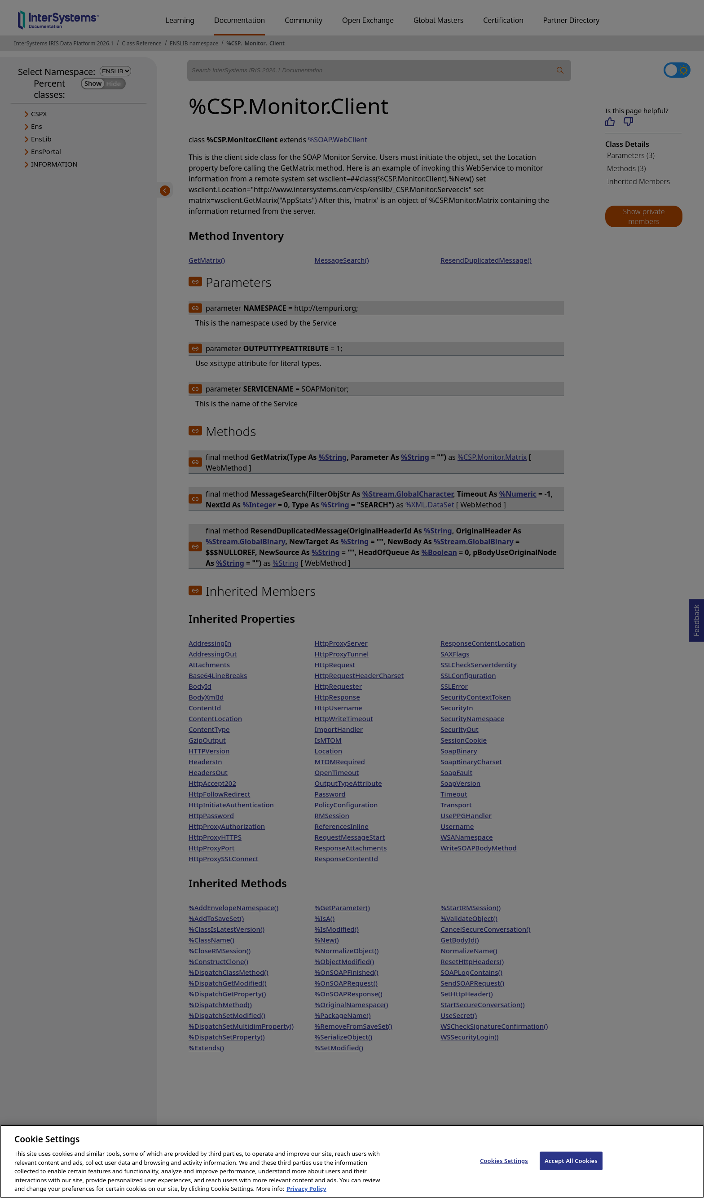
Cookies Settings (504, 1170)
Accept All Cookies (571, 1170)
